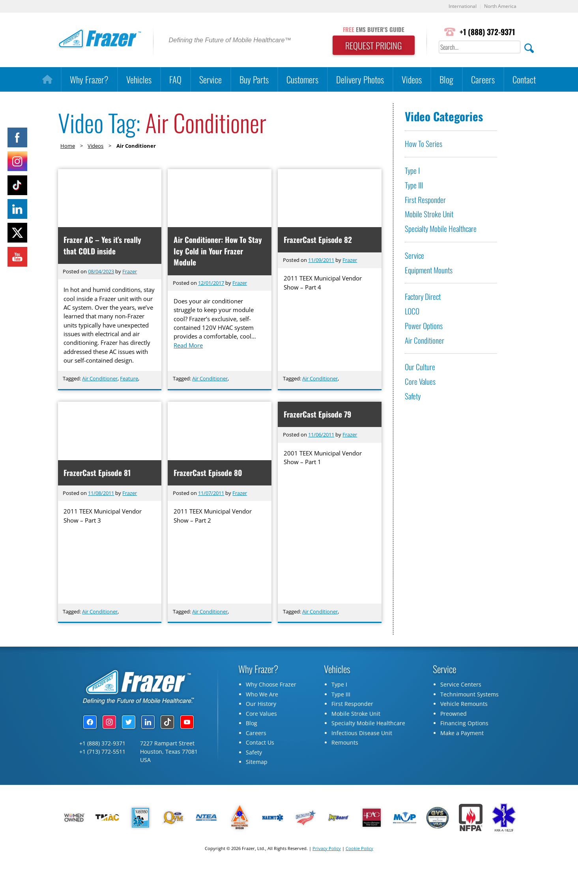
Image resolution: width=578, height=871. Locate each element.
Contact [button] (524, 79)
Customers (302, 79)
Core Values (420, 382)
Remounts (344, 745)
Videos (412, 79)
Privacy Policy (326, 850)
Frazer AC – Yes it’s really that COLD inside (103, 245)
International (459, 6)
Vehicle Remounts (464, 706)
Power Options (424, 326)
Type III (414, 185)
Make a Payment (462, 735)
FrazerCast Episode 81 (97, 474)
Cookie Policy (359, 850)
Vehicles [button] (139, 79)
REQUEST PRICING (370, 46)
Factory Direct (423, 297)
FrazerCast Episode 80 (208, 474)
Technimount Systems (469, 696)
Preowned (453, 715)
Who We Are (262, 696)
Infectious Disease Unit (361, 735)
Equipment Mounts (429, 270)
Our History (261, 706)
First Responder (425, 199)
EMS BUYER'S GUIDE (370, 29)
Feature (129, 378)
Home (67, 146)
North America (499, 6)
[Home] (47, 80)
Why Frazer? (89, 79)
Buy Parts (254, 79)
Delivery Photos (360, 79)
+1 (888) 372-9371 (486, 32)
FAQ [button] (175, 79)
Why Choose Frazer (271, 686)
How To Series (423, 144)
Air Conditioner (100, 378)
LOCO (412, 311)
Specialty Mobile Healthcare (441, 229)
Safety (413, 396)
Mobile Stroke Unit (429, 214)
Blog (446, 79)
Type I (412, 171)
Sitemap (256, 764)
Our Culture (420, 367)
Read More (190, 349)
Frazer (129, 271)
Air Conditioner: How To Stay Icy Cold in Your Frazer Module (218, 251)
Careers (483, 79)
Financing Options (464, 725)
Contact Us (260, 745)
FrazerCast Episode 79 (318, 415)
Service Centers (460, 686)
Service (210, 79)
